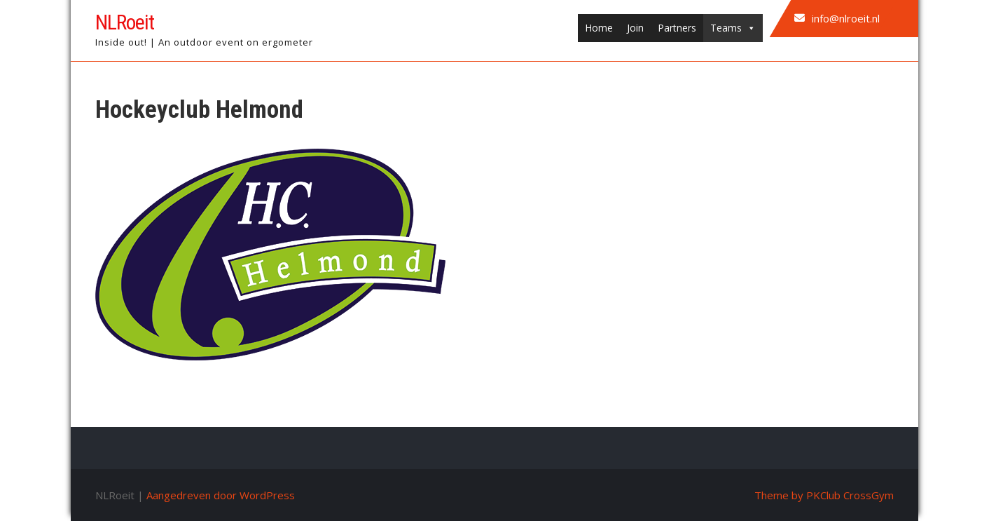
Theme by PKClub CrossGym (824, 495)
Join (635, 27)
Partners (677, 27)
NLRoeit (124, 22)
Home (599, 27)
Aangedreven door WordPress (220, 495)
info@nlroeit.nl (846, 18)
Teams (733, 28)
